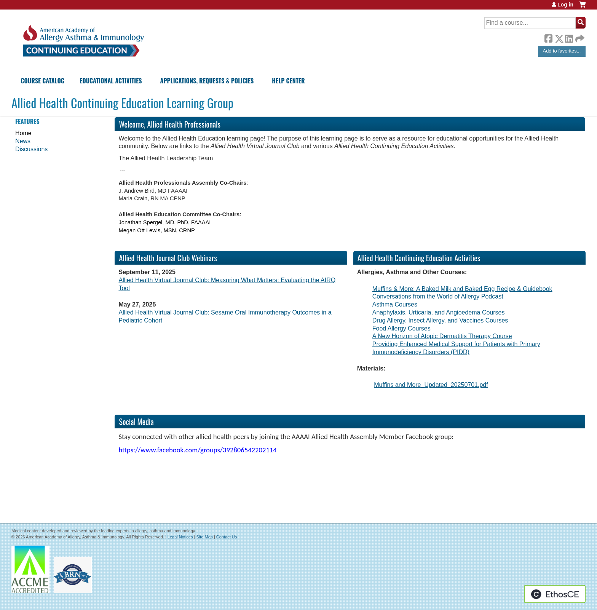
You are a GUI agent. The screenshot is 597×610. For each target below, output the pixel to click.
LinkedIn (569, 37)
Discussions (31, 149)
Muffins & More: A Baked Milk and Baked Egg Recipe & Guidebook (462, 289)
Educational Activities (111, 80)
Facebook (548, 37)
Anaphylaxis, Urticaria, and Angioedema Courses (438, 312)
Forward (579, 37)
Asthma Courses (394, 304)
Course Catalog (42, 80)
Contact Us (226, 537)
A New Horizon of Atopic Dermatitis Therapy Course (442, 336)
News (22, 141)
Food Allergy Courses (401, 328)
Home (23, 133)
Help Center (288, 80)
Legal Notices (180, 537)
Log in (565, 4)
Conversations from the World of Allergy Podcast (437, 296)
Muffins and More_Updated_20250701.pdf (431, 385)
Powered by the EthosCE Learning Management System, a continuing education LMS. (555, 594)
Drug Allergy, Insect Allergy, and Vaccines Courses (440, 320)
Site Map (204, 537)
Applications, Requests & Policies (207, 80)
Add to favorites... (562, 51)
